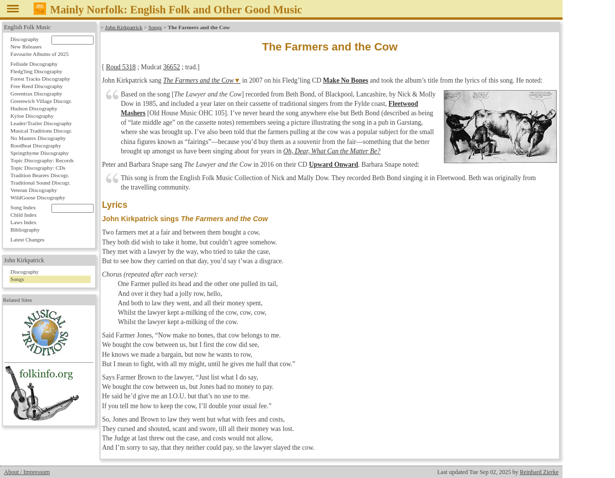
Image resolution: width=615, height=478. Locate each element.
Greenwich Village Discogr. (41, 101)
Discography (24, 39)
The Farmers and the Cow (198, 80)
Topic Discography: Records (42, 160)
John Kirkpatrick (124, 27)
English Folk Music (27, 27)
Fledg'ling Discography (36, 71)
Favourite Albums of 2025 (39, 54)
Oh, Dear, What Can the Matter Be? (331, 151)
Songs (155, 27)
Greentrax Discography (36, 93)
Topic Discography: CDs (37, 168)
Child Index (23, 215)
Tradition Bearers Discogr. (39, 175)
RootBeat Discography (35, 145)
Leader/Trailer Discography (41, 123)
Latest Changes (27, 239)
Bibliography (25, 230)
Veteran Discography (33, 190)
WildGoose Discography (37, 197)
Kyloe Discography (31, 116)
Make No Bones (345, 80)
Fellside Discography (33, 64)
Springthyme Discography (39, 153)
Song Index (23, 207)
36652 (171, 67)
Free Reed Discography (36, 86)
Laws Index (23, 222)
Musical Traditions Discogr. (41, 131)
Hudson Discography (33, 108)
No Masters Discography (38, 138)
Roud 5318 (121, 67)
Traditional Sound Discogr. (40, 183)
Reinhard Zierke (539, 472)
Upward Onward (333, 164)
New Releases (26, 46)
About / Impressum (27, 472)
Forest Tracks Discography (40, 79)
